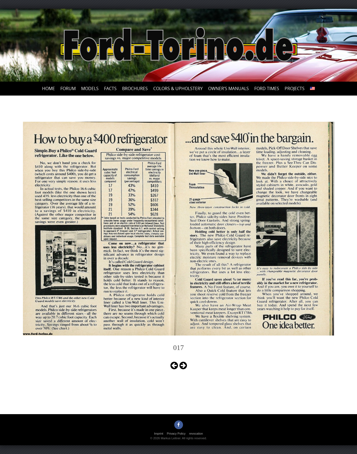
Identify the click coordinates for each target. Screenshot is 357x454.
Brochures (135, 88)
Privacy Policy (176, 433)
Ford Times (266, 88)
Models (90, 88)
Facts (110, 88)
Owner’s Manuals (228, 88)
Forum (68, 88)
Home (48, 88)
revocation (196, 433)
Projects (295, 88)
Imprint (158, 433)
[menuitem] (312, 89)
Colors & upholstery (178, 88)
